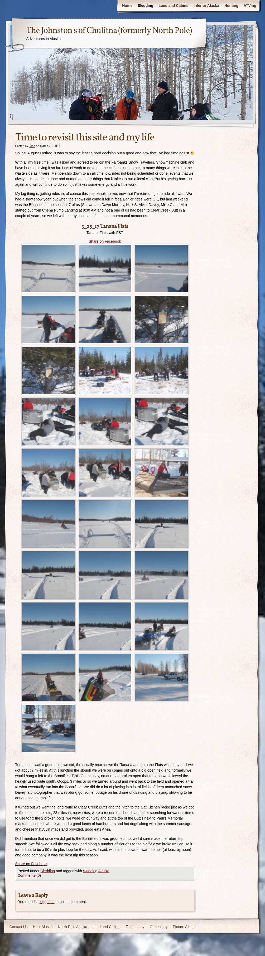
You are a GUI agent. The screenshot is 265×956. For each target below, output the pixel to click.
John (32, 146)
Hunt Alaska (43, 927)
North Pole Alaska (72, 927)
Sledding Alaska (96, 871)
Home (127, 5)
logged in (47, 902)
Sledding (145, 5)
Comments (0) (29, 875)
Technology (135, 927)
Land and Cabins (173, 5)
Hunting (231, 5)
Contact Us (18, 927)
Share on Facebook (105, 241)
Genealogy (158, 927)
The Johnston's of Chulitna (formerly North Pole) (109, 31)
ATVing (250, 5)
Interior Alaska (206, 5)
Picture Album (184, 927)
